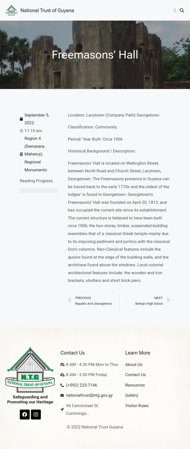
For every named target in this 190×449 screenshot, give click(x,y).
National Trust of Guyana (47, 10)
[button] (174, 10)
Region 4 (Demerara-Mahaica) (34, 146)
